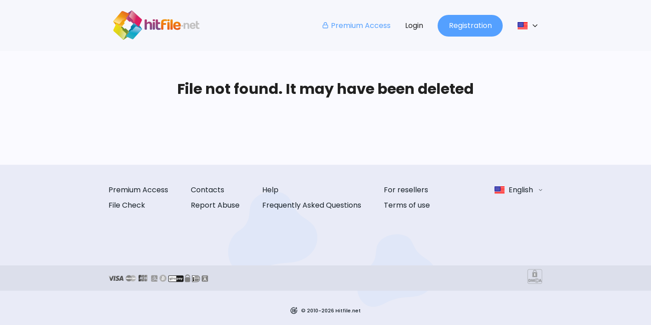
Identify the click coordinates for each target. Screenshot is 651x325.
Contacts (207, 190)
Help (270, 190)
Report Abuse (215, 205)
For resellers (406, 190)
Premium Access (356, 25)
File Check (126, 205)
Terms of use (407, 205)
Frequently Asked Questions (311, 205)
